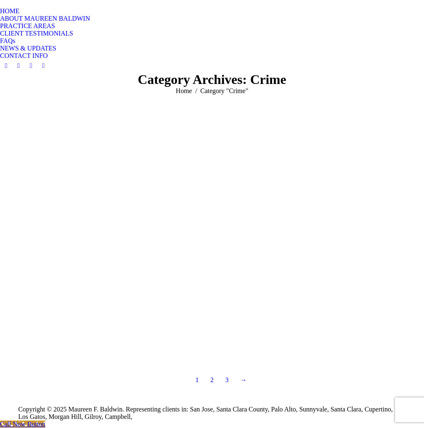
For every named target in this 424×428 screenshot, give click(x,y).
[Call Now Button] (22, 424)
